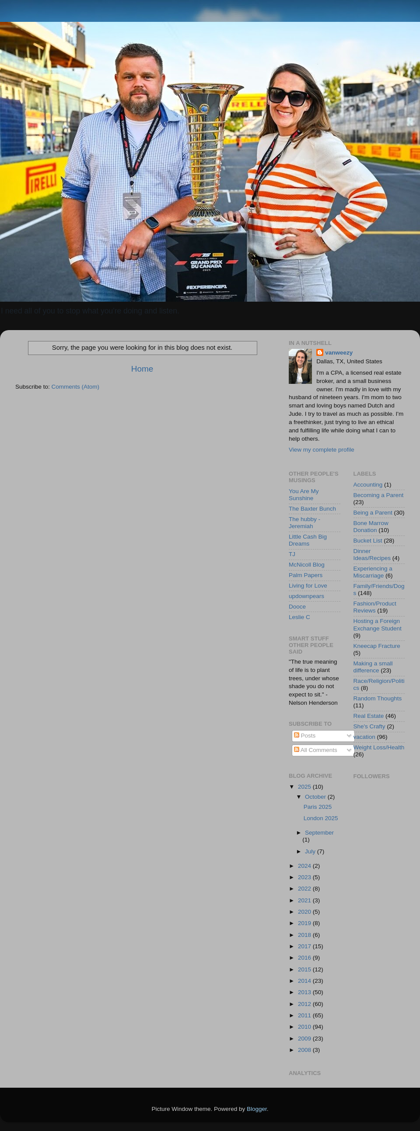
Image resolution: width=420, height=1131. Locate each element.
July (311, 851)
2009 (305, 1038)
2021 (305, 900)
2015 (305, 969)
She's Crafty (369, 726)
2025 (305, 786)
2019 (305, 923)
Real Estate (369, 716)
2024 (305, 866)
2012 (305, 1004)
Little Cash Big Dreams (308, 540)
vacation (364, 737)
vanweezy (339, 352)
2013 (305, 992)
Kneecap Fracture (377, 646)
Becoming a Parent (379, 495)
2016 (305, 957)
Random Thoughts (378, 698)
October (316, 796)
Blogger (257, 1109)
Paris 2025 (318, 807)
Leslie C (299, 617)
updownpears (306, 596)
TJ (292, 554)
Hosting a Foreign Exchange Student (378, 624)
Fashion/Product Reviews (375, 607)
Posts (305, 735)
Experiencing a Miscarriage (373, 572)
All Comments (315, 750)
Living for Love (308, 585)
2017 (305, 946)
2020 (305, 911)
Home (142, 368)
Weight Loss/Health (379, 747)
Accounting (368, 484)
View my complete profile (321, 449)
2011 (305, 1015)
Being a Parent (373, 512)
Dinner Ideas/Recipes (372, 554)
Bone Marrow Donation (371, 526)
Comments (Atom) (76, 386)
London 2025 (321, 818)
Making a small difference (373, 667)
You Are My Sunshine (304, 494)
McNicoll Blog (307, 564)
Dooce (297, 606)
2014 (305, 981)
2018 (305, 935)
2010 (305, 1026)
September (319, 832)
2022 (305, 888)
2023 (305, 877)
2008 (305, 1050)
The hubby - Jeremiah (304, 522)
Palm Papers (305, 575)
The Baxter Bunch (312, 508)
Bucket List (368, 540)
